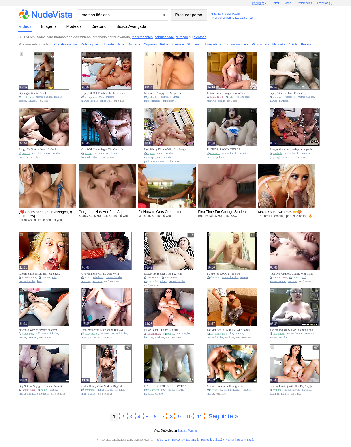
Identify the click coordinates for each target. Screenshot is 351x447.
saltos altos (105, 100)
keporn (296, 277)
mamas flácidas (44, 96)
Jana (120, 44)
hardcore (283, 100)
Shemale (177, 44)
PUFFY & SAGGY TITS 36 (223, 273)
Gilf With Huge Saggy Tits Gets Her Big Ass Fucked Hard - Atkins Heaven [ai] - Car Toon (102, 149)
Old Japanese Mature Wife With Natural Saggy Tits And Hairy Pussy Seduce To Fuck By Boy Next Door (102, 273)
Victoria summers (236, 44)
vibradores (290, 96)
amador (32, 100)
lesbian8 (277, 153)
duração (182, 37)
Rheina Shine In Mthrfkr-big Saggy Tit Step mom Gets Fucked (39, 273)
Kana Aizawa (280, 277)
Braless (306, 44)
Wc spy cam (260, 44)
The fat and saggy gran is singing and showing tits (291, 330)
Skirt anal (193, 44)
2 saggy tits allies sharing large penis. (291, 149)
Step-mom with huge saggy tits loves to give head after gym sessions (102, 330)
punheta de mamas (154, 161)
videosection (91, 333)
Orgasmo (150, 44)
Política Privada (190, 439)
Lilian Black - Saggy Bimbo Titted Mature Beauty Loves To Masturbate (228, 93)
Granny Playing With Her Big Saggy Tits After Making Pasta (291, 386)
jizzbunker (152, 97)
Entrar (275, 3)
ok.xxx (213, 389)
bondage (148, 337)
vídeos (25, 26)
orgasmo (109, 96)
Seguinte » (223, 416)
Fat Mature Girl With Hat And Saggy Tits (228, 330)
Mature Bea (171, 277)
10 (189, 416)
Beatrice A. (153, 277)
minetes (168, 157)
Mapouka (278, 44)
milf (101, 96)
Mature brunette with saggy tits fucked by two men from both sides (227, 386)
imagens (49, 26)
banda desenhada (90, 157)
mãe (54, 277)
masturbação (243, 96)
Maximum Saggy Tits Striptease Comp (163, 93)
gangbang (275, 157)
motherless (28, 97)
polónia (220, 157)
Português (258, 3)
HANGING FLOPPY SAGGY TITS (165, 386)
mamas (58, 96)
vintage (176, 96)
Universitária (212, 44)
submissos (103, 153)
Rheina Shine (29, 277)
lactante (105, 333)
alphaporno (91, 97)
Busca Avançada (131, 26)
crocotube (152, 281)
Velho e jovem (91, 44)
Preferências (304, 3)
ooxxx (44, 389)
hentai (114, 153)
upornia (46, 277)
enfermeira (43, 393)
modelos (73, 26)
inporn (150, 153)
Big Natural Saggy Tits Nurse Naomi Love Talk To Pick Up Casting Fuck (40, 386)
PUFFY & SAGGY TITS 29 (223, 149)
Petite (164, 44)
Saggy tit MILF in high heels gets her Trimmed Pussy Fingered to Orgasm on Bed (103, 93)
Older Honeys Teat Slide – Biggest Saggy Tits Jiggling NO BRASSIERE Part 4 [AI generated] (103, 386)
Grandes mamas (65, 44)
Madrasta (133, 44)
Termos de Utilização (212, 439)
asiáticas (244, 153)
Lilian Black (216, 97)
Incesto (109, 44)
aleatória (200, 37)
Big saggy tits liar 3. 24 (32, 93)
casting (53, 389)
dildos (163, 281)
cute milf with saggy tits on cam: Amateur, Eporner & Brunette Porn (39, 330)
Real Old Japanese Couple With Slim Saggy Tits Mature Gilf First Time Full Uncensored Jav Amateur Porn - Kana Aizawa (291, 273)
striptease (166, 96)
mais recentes (142, 37)
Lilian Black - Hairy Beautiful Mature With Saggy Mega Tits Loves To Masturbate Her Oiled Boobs (165, 330)
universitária (169, 100)
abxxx (88, 153)
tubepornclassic (218, 333)
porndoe (277, 389)
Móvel (288, 3)
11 (199, 416)
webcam (32, 337)
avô (304, 277)
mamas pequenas (153, 157)
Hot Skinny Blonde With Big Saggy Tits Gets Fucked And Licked (165, 149)
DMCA (176, 439)
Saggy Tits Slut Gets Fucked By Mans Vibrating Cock (288, 93)
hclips (232, 97)
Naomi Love (28, 389)
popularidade (164, 37)
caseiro (22, 100)
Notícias (230, 439)
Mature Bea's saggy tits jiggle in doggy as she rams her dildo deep (163, 273)
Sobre (160, 439)
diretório (99, 26)
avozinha (97, 281)
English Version (187, 430)
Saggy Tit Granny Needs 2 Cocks (38, 149)
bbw (39, 153)
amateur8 (90, 389)
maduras (211, 100)
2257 (167, 439)
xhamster (278, 97)
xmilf (87, 277)
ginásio (92, 337)
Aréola (293, 44)
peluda (221, 100)
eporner (26, 153)
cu (33, 153)
